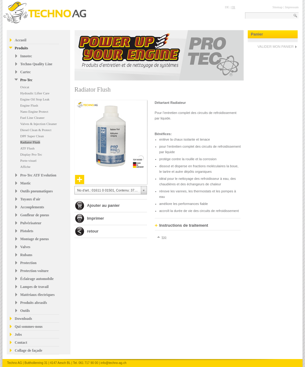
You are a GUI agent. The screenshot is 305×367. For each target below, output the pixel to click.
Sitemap (278, 7)
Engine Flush (29, 105)
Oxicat (24, 87)
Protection (28, 263)
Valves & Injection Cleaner (38, 124)
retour (93, 231)
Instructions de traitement (181, 225)
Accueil (20, 40)
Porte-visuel (28, 160)
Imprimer (95, 218)
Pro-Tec (26, 80)
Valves (25, 247)
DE (227, 7)
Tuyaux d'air (30, 199)
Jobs (18, 334)
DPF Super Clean (32, 136)
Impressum (292, 7)
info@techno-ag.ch (113, 363)
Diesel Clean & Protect (35, 130)
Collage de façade (28, 350)
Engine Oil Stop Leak (35, 99)
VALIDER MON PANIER (276, 46)
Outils (25, 310)
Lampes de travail (34, 287)
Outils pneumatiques (36, 191)
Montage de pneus (34, 239)
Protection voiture (34, 271)
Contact (21, 342)
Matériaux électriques (37, 295)
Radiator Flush (30, 142)
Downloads (23, 318)
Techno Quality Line (36, 64)
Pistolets (26, 231)
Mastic (25, 183)
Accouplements (32, 207)
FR (233, 7)
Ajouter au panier (103, 205)
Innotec (26, 56)
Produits (21, 48)
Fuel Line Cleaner (32, 117)
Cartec (25, 72)
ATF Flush (27, 148)
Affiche (25, 166)
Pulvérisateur (30, 223)
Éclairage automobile (37, 279)
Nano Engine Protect (34, 111)
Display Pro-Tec (31, 154)
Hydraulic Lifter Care (34, 93)
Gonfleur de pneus (34, 215)
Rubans (26, 255)
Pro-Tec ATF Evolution (38, 175)
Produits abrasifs (33, 303)
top (164, 237)
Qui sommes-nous (29, 326)
